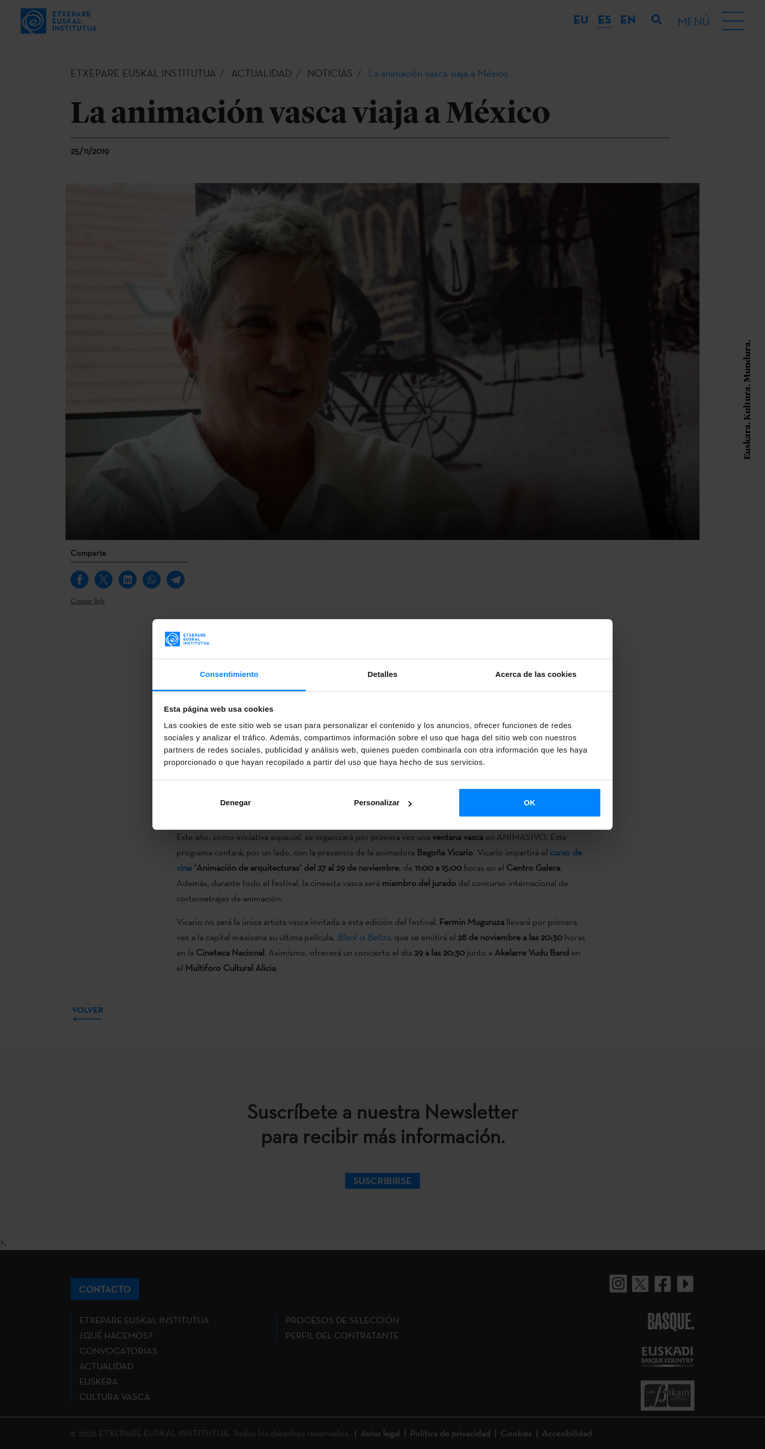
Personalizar (383, 802)
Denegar (235, 802)
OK (529, 802)
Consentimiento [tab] (229, 674)
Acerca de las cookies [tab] (536, 674)
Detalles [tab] (382, 674)
